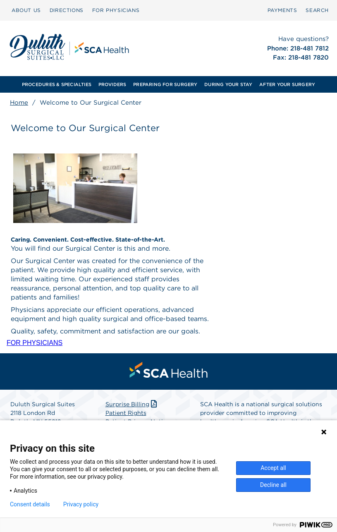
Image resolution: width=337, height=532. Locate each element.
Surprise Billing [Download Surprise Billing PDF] (132, 404)
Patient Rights (125, 413)
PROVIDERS (112, 84)
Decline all (273, 485)
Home (19, 102)
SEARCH (317, 10)
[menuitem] (26, 10)
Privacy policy (80, 504)
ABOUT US (26, 10)
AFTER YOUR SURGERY (287, 84)
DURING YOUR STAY (228, 84)
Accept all (273, 468)
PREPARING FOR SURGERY (165, 84)
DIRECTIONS (67, 10)
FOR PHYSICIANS (115, 10)
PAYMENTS (282, 10)
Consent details (30, 504)
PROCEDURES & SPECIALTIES (56, 84)
